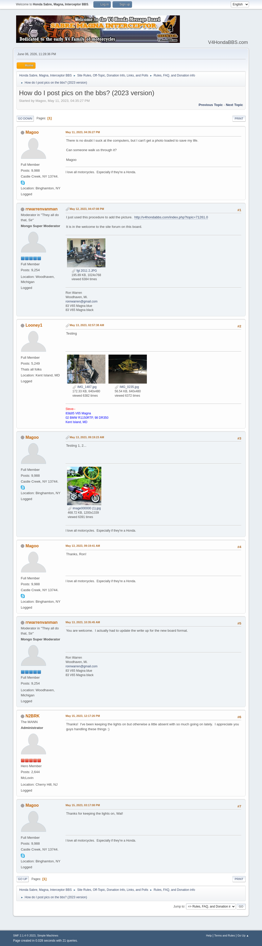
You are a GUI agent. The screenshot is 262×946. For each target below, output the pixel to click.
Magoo (32, 132)
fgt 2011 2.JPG (84, 270)
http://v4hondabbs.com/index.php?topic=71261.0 (171, 217)
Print (239, 118)
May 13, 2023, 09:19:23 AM (87, 437)
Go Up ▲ (243, 935)
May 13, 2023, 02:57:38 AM (87, 325)
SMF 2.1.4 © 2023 (24, 935)
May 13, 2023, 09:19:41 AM (83, 545)
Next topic (234, 105)
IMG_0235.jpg (127, 387)
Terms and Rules (224, 935)
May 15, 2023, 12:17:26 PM (83, 715)
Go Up (22, 879)
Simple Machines (47, 935)
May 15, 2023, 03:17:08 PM (83, 805)
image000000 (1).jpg (84, 508)
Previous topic (211, 105)
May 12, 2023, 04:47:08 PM (87, 208)
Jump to (178, 906)
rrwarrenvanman (42, 209)
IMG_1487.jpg (84, 387)
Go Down (25, 118)
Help (209, 935)
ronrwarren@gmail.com (81, 301)
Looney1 (34, 325)
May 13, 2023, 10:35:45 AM (83, 622)
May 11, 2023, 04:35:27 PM (83, 132)
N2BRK (33, 716)
